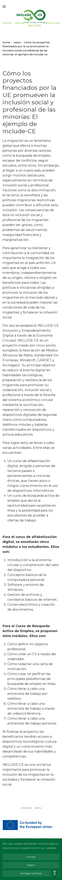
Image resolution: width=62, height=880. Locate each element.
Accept (31, 856)
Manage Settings (31, 873)
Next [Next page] (38, 808)
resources (52, 23)
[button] (4, 6)
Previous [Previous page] (26, 808)
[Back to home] (31, 15)
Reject (31, 865)
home (7, 23)
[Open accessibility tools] (55, 873)
